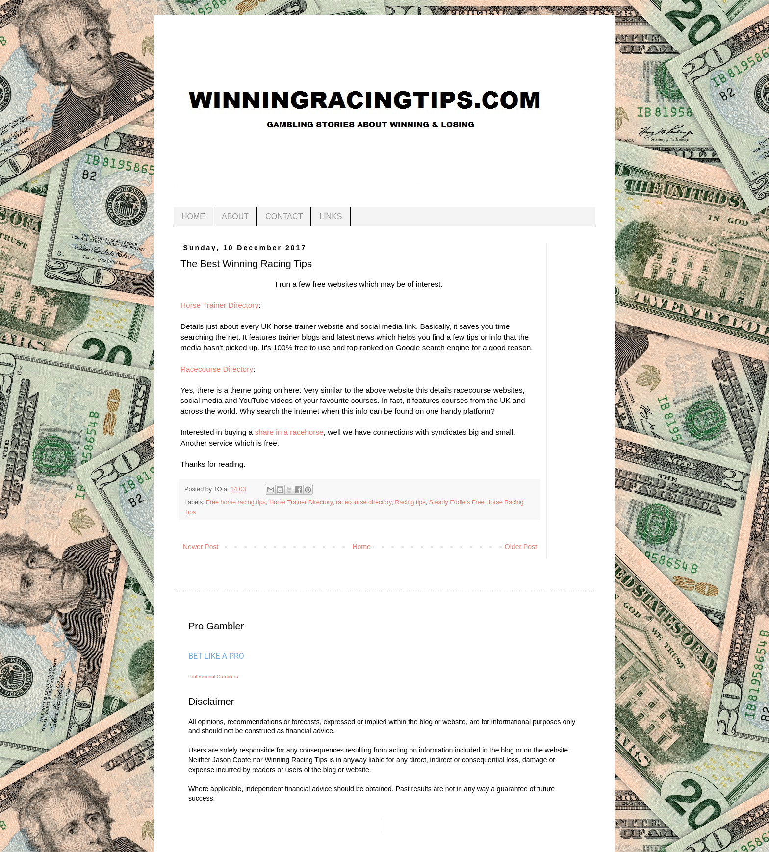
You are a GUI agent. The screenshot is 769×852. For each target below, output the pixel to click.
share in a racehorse (288, 432)
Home (361, 547)
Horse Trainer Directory (219, 305)
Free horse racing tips (236, 502)
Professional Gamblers (213, 676)
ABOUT (235, 216)
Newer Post (200, 547)
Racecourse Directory (216, 369)
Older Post (521, 547)
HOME (193, 216)
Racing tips (410, 502)
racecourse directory (363, 502)
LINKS (330, 216)
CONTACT (284, 216)
